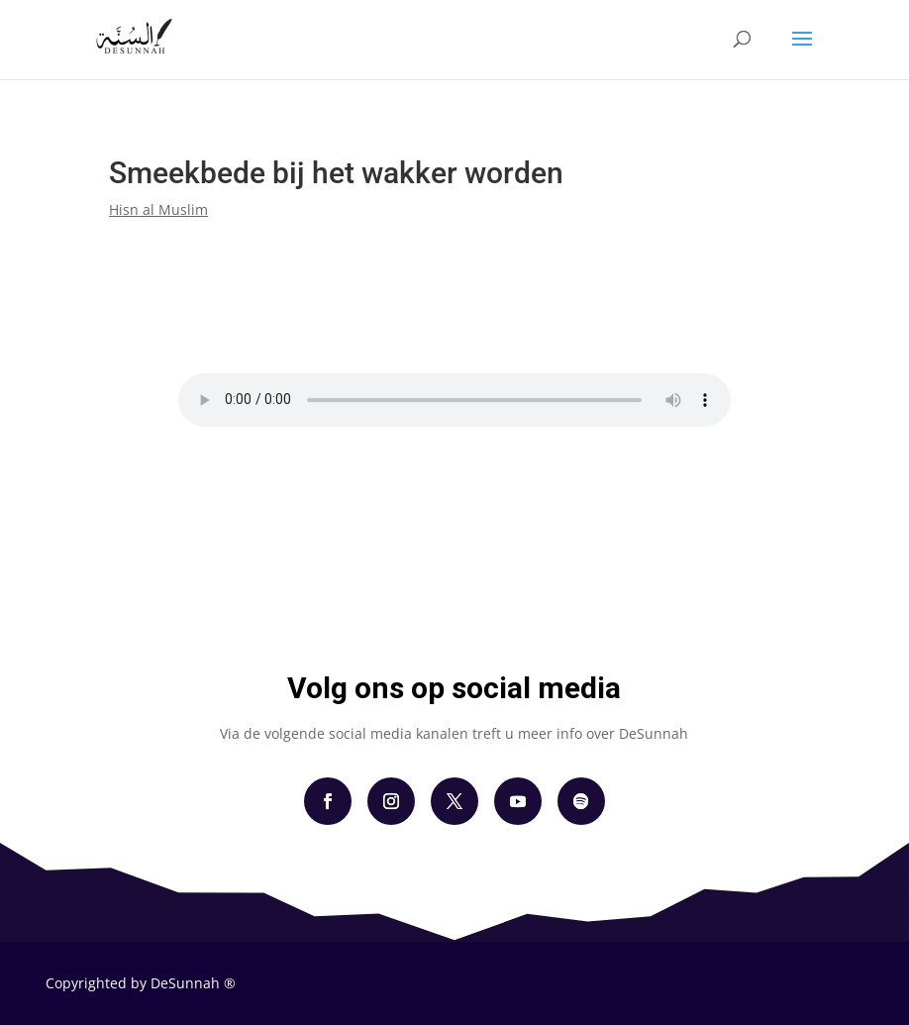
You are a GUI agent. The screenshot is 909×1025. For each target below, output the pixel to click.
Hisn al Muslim (158, 209)
